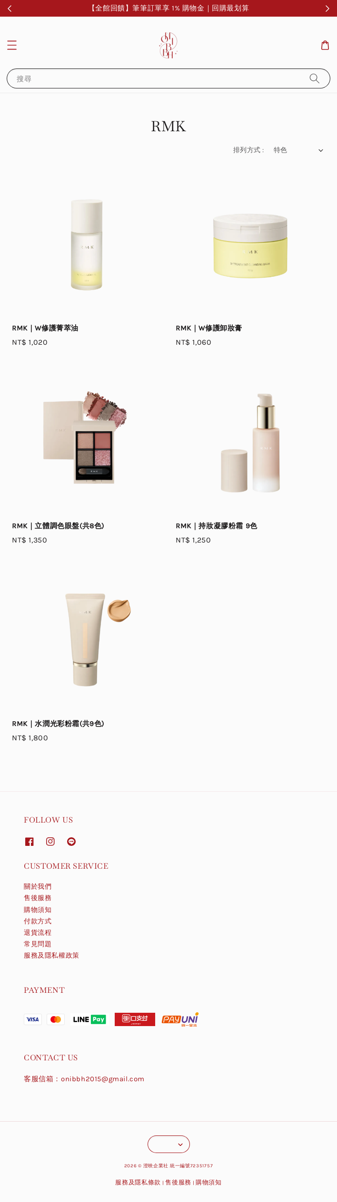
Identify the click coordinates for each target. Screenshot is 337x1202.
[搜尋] (314, 78)
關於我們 (37, 886)
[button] (11, 45)
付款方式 (37, 921)
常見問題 (37, 944)
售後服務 (37, 898)
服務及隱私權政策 (51, 955)
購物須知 (37, 910)
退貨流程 (37, 933)
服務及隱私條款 (138, 1182)
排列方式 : (248, 150)
